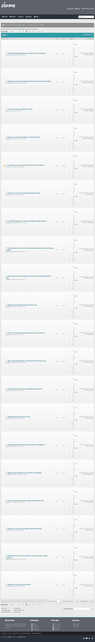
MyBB (9, 637)
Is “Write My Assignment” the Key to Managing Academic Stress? (27, 221)
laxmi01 (7, 418)
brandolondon (9, 474)
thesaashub (28, 29)
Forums (12, 17)
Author (7, 38)
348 (23, 31)
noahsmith (8, 54)
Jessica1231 (90, 166)
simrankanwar (9, 82)
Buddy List (56, 627)
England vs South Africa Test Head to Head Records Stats (25, 528)
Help (36, 17)
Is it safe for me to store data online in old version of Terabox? (26, 165)
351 (33, 31)
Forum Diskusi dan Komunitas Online (15, 25)
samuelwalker (21, 29)
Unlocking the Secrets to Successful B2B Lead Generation (25, 389)
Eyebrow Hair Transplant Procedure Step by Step (22, 305)
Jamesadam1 (9, 222)
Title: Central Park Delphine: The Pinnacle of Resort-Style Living (27, 361)
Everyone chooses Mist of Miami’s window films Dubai (24, 137)
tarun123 (8, 251)
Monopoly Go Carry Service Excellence (19, 584)
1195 (38, 31)
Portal (4, 17)
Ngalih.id (76, 626)
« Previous (11, 31)
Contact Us (35, 626)
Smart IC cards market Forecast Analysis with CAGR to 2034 (25, 500)
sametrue (8, 279)
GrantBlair (91, 110)
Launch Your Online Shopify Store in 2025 (20, 109)
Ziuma (33, 624)
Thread (3, 38)
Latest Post (56, 629)
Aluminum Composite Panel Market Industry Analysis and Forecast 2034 (29, 81)
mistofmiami (8, 138)
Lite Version (35, 629)
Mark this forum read (88, 34)
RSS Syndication (36, 633)
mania (7, 194)
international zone (32, 25)
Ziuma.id (76, 624)
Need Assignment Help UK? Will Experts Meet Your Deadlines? (26, 445)
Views (63, 38)
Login (77, 9)
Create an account (88, 9)
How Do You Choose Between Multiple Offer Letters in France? (26, 333)
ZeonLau (8, 586)
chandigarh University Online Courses (19, 417)
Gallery (28, 17)
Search (20, 17)
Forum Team (35, 627)
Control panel (56, 624)
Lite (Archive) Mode (26, 633)
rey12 (7, 446)
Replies (57, 38)
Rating (71, 38)
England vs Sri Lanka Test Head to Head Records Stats (24, 193)
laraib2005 (8, 306)
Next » (42, 31)
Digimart (8, 110)
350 (30, 31)
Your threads (56, 626)
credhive (8, 390)
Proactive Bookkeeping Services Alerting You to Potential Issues (27, 53)
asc (92, 38)
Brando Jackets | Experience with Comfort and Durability (24, 473)
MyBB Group (22, 637)
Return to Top (16, 633)
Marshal (15, 29)
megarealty (8, 362)
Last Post (89, 38)
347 (20, 31)
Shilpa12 (8, 502)
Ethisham (8, 166)
